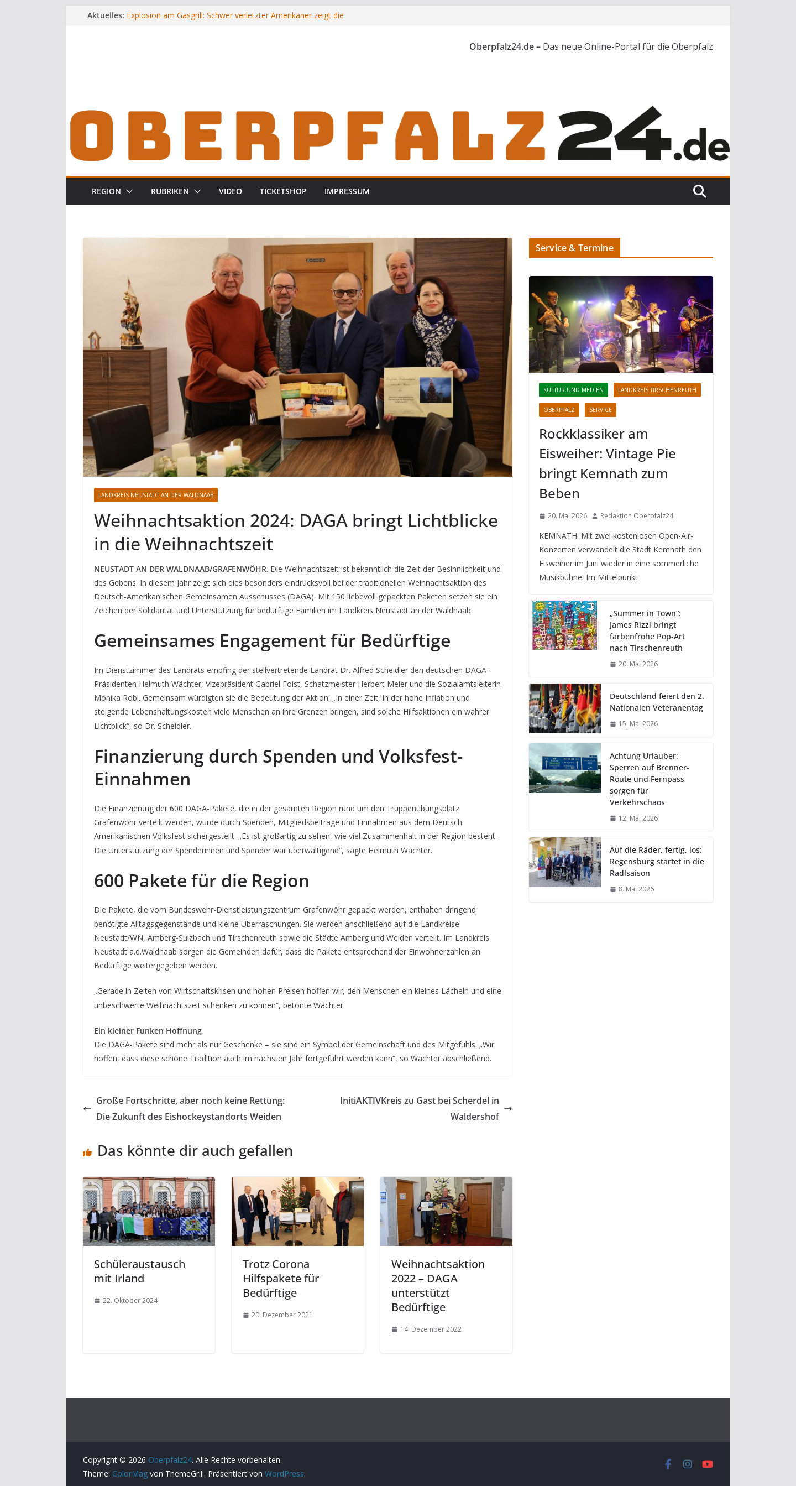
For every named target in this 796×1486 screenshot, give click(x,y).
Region (106, 191)
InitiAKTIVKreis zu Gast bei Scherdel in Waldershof (426, 1108)
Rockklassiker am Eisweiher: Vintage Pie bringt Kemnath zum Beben (607, 463)
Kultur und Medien (573, 390)
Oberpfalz (559, 410)
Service (600, 410)
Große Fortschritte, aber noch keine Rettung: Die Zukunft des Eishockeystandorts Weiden (184, 1108)
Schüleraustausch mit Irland (139, 1271)
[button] (127, 191)
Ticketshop (283, 191)
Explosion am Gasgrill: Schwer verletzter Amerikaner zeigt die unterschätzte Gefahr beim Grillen (235, 21)
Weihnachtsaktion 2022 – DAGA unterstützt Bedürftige (438, 1285)
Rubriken (170, 191)
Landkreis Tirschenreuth (657, 390)
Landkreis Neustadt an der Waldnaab (155, 495)
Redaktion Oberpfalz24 (636, 515)
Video (230, 191)
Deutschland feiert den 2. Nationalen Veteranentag (657, 702)
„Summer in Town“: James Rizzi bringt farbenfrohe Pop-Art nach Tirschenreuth (647, 630)
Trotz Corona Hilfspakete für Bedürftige (281, 1278)
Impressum (347, 191)
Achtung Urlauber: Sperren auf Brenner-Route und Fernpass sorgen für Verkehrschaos (649, 778)
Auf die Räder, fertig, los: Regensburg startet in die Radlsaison (657, 861)
